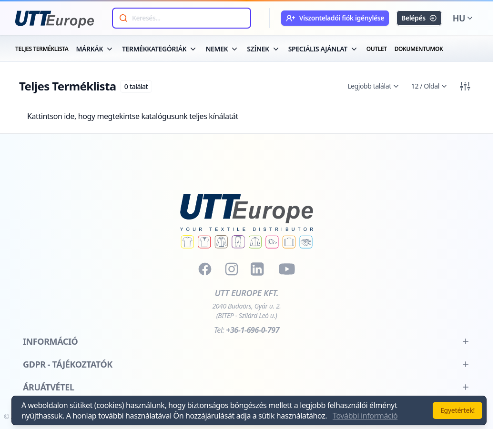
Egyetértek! (457, 410)
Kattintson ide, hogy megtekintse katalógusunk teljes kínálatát (132, 116)
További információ (365, 415)
